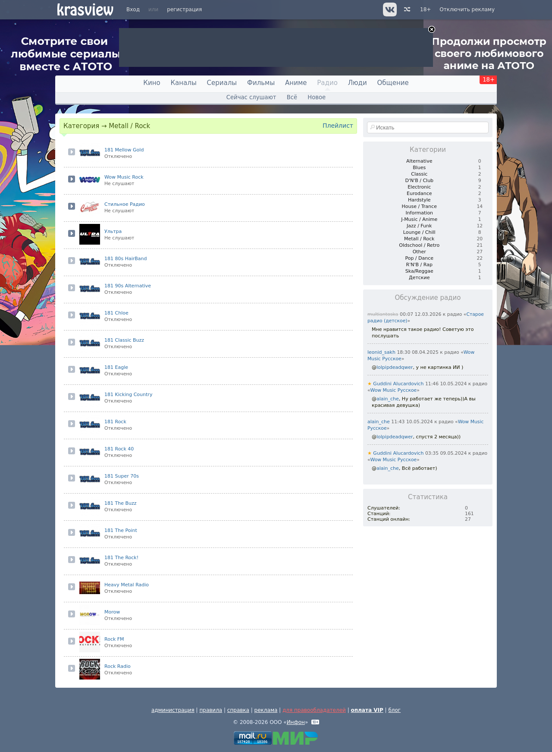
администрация (172, 710)
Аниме (296, 83)
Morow (112, 612)
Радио (327, 83)
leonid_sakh (381, 352)
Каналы (183, 83)
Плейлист (338, 125)
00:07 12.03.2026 (420, 314)
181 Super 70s (121, 476)
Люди (357, 83)
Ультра (113, 231)
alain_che (387, 399)
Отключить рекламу (467, 9)
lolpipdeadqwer (394, 367)
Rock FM (114, 639)
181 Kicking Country (128, 394)
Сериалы (222, 83)
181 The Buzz (120, 503)
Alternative (419, 161)
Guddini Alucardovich (395, 384)
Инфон (296, 722)
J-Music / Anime (419, 219)
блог (394, 710)
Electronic (419, 187)
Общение (393, 83)
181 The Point (120, 530)
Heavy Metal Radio (126, 585)
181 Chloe (116, 313)
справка (238, 710)
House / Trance (419, 206)
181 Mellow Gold (124, 150)
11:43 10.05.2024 (412, 422)
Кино (151, 83)
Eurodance (419, 193)
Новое (316, 97)
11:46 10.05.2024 (446, 384)
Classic (419, 174)
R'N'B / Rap (419, 264)
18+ (425, 9)
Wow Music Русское (393, 390)
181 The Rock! (121, 557)
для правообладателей (314, 710)
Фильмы (261, 83)
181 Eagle (116, 367)
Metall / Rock (419, 239)
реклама (266, 710)
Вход (133, 9)
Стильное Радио (124, 204)
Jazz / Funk (419, 226)
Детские (419, 277)
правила (210, 710)
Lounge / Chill (419, 232)
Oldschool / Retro (419, 245)
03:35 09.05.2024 (446, 453)
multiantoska (382, 314)
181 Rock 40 (119, 449)
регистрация (184, 9)
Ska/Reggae (419, 271)
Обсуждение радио (428, 298)
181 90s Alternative (127, 286)
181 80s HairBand (125, 258)
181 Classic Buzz (124, 340)
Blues (419, 167)
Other (419, 252)
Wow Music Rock (124, 177)
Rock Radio (117, 666)
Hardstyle (419, 200)
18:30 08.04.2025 (417, 352)
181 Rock (115, 422)
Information (419, 213)
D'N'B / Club (419, 180)
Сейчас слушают (251, 97)
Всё (292, 97)
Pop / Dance (419, 258)
